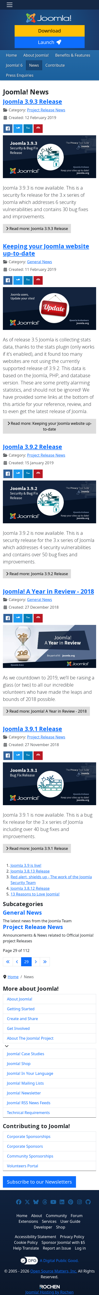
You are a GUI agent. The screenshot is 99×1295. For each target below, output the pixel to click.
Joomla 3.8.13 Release (30, 871)
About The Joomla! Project (30, 1038)
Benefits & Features (72, 55)
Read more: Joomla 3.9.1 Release (37, 848)
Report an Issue (57, 1248)
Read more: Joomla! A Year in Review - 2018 (46, 711)
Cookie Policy (26, 1242)
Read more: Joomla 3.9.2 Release (37, 573)
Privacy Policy (72, 1236)
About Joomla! (36, 55)
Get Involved (18, 1028)
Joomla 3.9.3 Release (32, 101)
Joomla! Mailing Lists (25, 1083)
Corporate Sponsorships (28, 1136)
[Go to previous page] (17, 961)
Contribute (55, 65)
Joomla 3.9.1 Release (32, 729)
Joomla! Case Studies (25, 1053)
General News (39, 261)
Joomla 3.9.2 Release (32, 447)
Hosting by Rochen (49, 1292)
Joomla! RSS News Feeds (28, 1102)
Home (11, 55)
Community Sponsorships (30, 1156)
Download (49, 30)
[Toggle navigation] (9, 5)
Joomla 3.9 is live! (26, 865)
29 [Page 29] (26, 961)
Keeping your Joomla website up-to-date (46, 249)
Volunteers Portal (22, 1166)
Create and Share (22, 1018)
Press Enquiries (20, 75)
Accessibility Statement (35, 1236)
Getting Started (21, 1008)
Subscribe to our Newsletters (39, 1182)
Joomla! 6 (14, 65)
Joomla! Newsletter (24, 1093)
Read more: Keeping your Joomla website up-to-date (49, 426)
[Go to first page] (8, 961)
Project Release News (46, 110)
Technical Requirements (28, 1112)
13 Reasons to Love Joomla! (35, 894)
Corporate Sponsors (25, 1146)
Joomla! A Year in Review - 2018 (48, 591)
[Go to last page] (45, 961)
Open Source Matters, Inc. (53, 1271)
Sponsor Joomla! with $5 (63, 1242)
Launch (49, 42)
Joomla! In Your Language (30, 1073)
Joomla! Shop (18, 1063)
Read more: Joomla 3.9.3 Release (37, 228)
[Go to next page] (35, 961)
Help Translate (26, 1248)
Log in (80, 1248)
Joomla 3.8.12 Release (30, 888)
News (34, 65)
